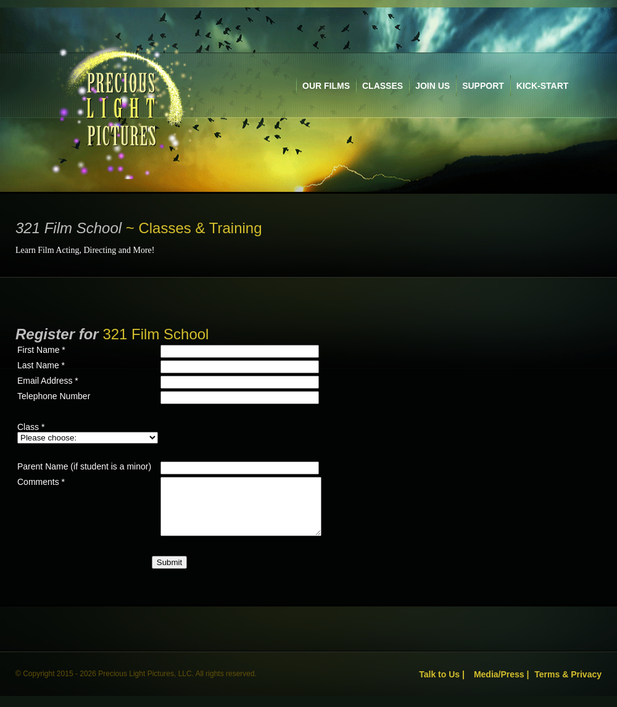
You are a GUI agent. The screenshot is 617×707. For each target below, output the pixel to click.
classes (382, 86)
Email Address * (47, 381)
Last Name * (41, 365)
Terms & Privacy (568, 685)
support (483, 86)
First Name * (41, 350)
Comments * (41, 482)
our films (326, 86)
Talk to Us (439, 685)
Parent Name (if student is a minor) (84, 466)
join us (432, 86)
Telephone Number (53, 396)
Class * (30, 427)
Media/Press (499, 685)
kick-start (542, 86)
